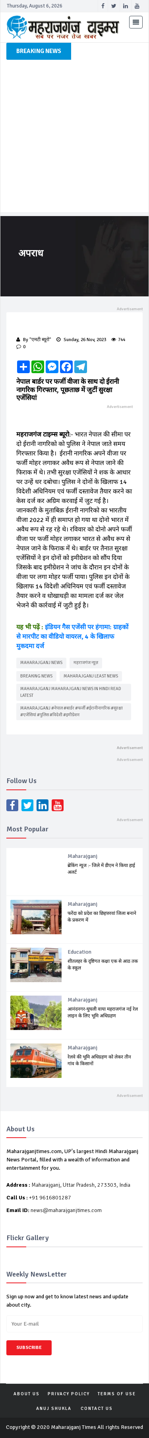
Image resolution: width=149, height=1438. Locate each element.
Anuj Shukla (54, 1408)
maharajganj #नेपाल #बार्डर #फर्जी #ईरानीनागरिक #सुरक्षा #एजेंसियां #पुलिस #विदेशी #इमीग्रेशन (71, 711)
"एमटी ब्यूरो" (40, 340)
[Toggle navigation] (136, 22)
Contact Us (97, 1408)
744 (118, 340)
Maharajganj (82, 856)
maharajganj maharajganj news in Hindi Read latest (70, 692)
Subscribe (29, 1348)
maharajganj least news (91, 676)
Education (79, 952)
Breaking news (36, 676)
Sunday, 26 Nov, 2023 (81, 340)
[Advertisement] (74, 138)
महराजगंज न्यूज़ (86, 662)
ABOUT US (27, 1393)
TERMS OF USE (117, 1393)
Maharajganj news (41, 662)
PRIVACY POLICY (69, 1393)
